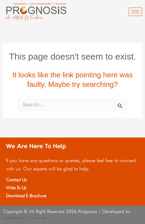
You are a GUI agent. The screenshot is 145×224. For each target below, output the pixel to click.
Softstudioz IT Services (24, 217)
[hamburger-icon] (135, 11)
